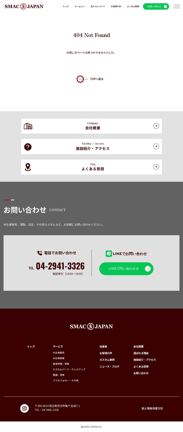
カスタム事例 (107, 359)
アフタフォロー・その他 (65, 380)
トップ (66, 6)
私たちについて (98, 6)
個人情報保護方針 (152, 408)
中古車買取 (59, 358)
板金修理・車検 (61, 363)
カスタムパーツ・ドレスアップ (69, 369)
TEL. (57, 268)
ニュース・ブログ (109, 366)
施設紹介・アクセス (144, 359)
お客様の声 (116, 6)
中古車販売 (59, 352)
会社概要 (138, 346)
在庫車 (103, 346)
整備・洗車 (59, 375)
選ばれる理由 (141, 353)
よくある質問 (133, 6)
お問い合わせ (141, 373)
